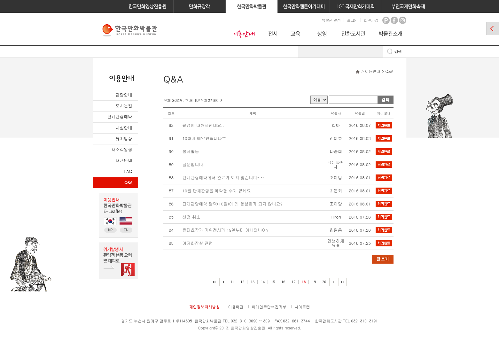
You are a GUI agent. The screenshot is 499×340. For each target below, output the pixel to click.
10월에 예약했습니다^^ (204, 138)
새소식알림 (122, 149)
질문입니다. (194, 164)
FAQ (128, 171)
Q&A (128, 182)
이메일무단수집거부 (269, 306)
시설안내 (124, 128)
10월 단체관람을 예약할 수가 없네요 (217, 191)
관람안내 (124, 95)
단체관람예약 (119, 116)
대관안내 (124, 160)
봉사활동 (191, 151)
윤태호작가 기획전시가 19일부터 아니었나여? (226, 230)
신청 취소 (191, 217)
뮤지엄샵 (124, 138)
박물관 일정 (331, 20)
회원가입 (371, 20)
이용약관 (236, 306)
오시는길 (124, 106)
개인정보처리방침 (204, 306)
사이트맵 (302, 306)
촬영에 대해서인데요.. (203, 125)
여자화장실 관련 (198, 243)
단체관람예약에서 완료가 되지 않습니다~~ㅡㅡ (227, 177)
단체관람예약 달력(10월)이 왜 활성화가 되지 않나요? (233, 204)
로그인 (352, 20)
